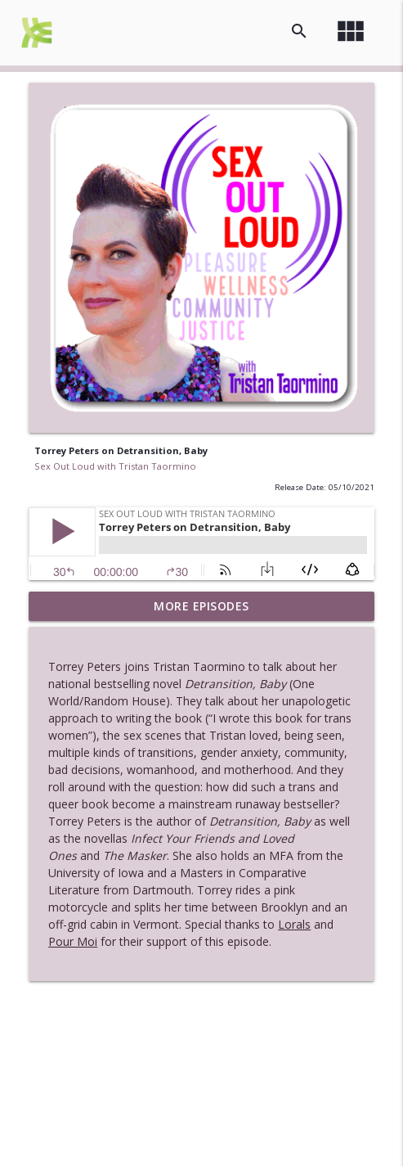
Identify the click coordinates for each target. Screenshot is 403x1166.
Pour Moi (72, 941)
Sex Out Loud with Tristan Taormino (115, 466)
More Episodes (201, 606)
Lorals (294, 924)
